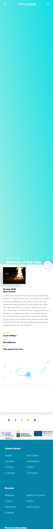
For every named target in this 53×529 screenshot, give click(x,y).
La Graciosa (31, 473)
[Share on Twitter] (9, 420)
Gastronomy (10, 507)
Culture (29, 501)
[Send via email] (28, 420)
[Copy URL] (22, 420)
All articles (9, 513)
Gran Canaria (32, 456)
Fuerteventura (32, 461)
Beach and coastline (35, 495)
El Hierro (30, 467)
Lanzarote (9, 461)
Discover (9, 488)
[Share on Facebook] (15, 420)
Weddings (9, 495)
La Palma (9, 467)
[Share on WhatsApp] (35, 420)
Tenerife (8, 456)
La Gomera (10, 473)
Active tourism (32, 507)
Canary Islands (12, 449)
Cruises (8, 501)
